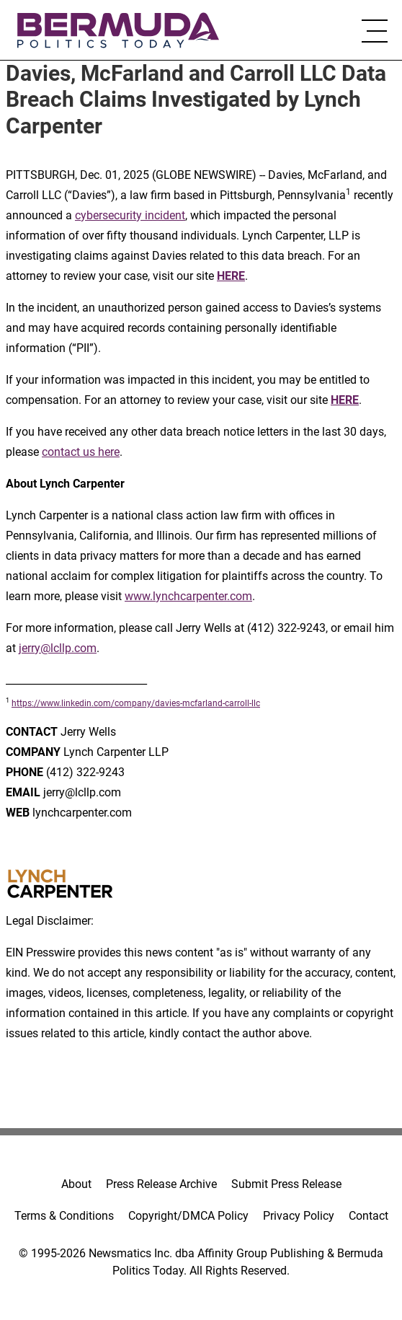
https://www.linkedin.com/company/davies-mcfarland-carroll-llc (136, 703)
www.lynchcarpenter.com (188, 596)
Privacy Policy (298, 1216)
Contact (368, 1216)
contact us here (81, 452)
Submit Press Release (286, 1184)
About (76, 1184)
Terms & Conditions (64, 1216)
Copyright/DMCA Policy (188, 1216)
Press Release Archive (161, 1184)
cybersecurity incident (130, 215)
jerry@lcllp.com (58, 648)
